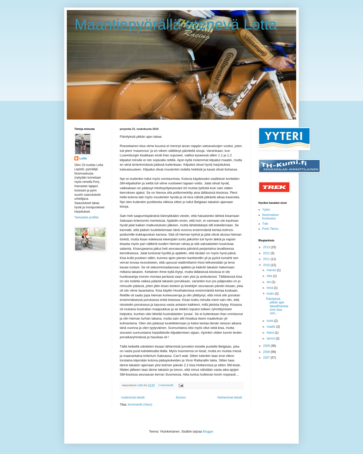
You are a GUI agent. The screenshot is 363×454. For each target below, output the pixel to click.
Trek (265, 223)
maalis (271, 326)
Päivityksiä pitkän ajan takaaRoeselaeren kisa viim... (277, 306)
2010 (267, 265)
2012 (267, 253)
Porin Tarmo (270, 229)
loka (270, 276)
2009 (267, 346)
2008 (267, 352)
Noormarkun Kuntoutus (270, 216)
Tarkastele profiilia (86, 217)
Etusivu (181, 397)
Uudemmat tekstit (132, 397)
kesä (270, 288)
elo (269, 282)
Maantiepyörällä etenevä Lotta (175, 24)
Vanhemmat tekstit (229, 397)
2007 (267, 357)
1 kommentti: (166, 385)
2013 (267, 247)
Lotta (83, 158)
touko (271, 293)
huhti (270, 321)
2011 (267, 259)
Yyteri (266, 209)
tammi (271, 338)
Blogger (208, 431)
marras (272, 270)
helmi (271, 332)
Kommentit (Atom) (140, 404)
